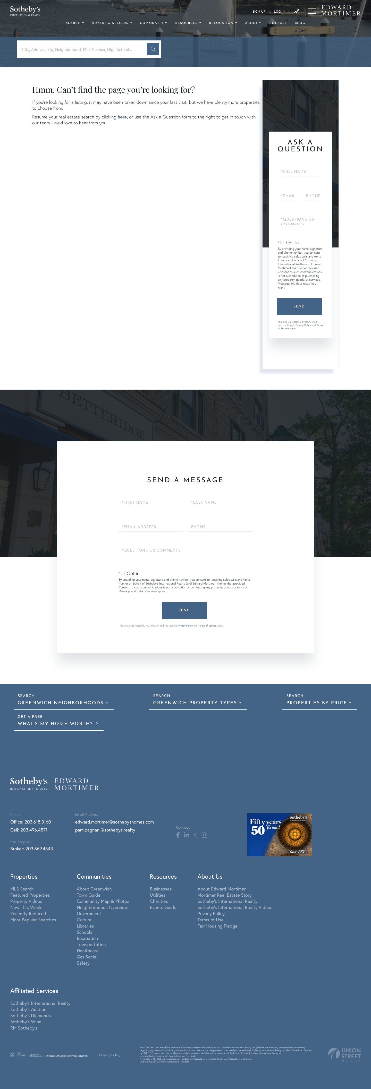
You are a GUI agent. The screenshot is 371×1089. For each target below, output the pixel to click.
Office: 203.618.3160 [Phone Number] (30, 822)
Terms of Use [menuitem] (210, 919)
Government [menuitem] (89, 913)
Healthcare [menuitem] (88, 950)
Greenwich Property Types (195, 703)
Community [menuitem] (152, 23)
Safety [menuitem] (83, 963)
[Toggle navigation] (312, 11)
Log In (279, 11)
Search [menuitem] (73, 23)
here (122, 117)
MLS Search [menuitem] (22, 889)
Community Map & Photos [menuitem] (103, 901)
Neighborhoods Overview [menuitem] (102, 907)
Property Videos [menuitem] (26, 901)
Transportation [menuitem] (91, 944)
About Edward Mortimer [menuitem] (221, 889)
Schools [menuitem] (84, 932)
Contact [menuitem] (278, 23)
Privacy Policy (303, 325)
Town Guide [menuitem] (88, 895)
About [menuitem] (251, 23)
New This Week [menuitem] (25, 907)
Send (299, 306)
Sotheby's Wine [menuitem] (25, 1021)
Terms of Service (207, 625)
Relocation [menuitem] (221, 23)
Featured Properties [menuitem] (30, 895)
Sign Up (258, 11)
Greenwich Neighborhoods (61, 703)
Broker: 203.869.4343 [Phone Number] (31, 848)
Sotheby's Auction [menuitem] (28, 1009)
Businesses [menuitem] (161, 889)
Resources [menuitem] (186, 23)
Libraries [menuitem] (85, 926)
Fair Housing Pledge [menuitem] (217, 926)
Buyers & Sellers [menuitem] (110, 23)
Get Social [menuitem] (87, 957)
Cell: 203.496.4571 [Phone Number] (28, 830)
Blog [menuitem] (300, 23)
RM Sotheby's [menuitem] (23, 1028)
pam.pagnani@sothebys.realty (105, 830)
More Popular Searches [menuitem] (33, 919)
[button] (153, 49)
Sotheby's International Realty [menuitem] (227, 901)
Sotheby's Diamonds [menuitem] (30, 1015)
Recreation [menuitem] (87, 938)
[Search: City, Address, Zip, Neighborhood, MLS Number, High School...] (84, 49)
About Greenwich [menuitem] (94, 889)
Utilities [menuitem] (158, 895)
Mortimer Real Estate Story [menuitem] (224, 895)
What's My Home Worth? (56, 724)
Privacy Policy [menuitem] (211, 913)
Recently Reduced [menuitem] (28, 913)
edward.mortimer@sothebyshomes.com (114, 822)
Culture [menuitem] (84, 919)
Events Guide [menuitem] (163, 907)
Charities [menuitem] (159, 901)
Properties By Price (316, 703)
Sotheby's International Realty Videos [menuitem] (234, 907)
